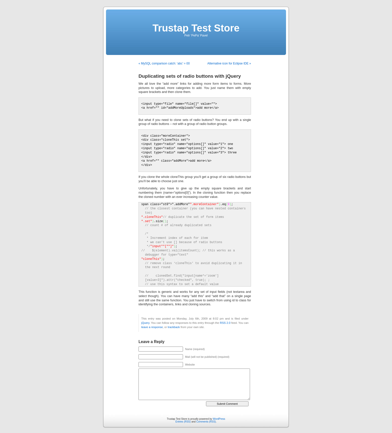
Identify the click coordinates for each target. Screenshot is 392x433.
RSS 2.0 (225, 322)
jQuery (145, 322)
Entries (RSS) (183, 421)
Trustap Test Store (196, 27)
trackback (174, 327)
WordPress (219, 419)
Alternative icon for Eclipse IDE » (229, 63)
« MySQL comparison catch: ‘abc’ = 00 (164, 63)
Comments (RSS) (206, 421)
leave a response (152, 327)
